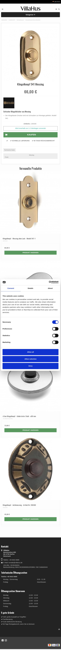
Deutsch (56, 1)
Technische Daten (9, 150)
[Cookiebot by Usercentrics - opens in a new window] (48, 282)
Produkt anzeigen (31, 252)
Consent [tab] (10, 288)
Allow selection (30, 359)
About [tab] (50, 288)
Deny (31, 366)
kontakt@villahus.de (15, 562)
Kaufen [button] (20, 134)
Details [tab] (30, 288)
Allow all (30, 352)
